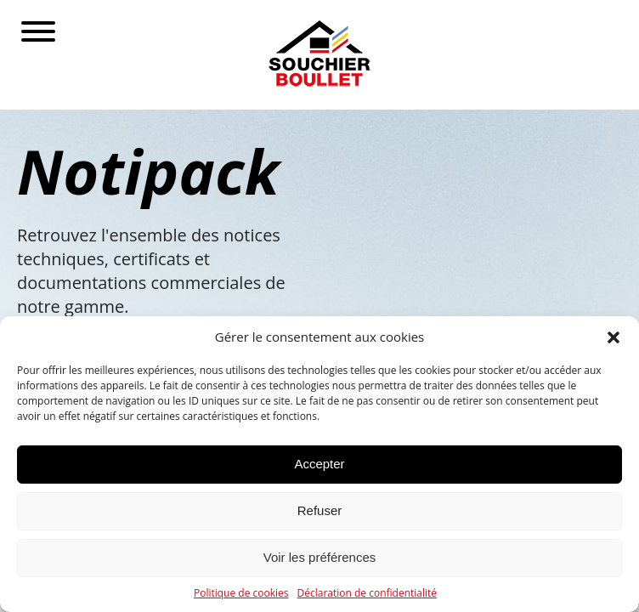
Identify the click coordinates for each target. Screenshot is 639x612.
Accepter (319, 463)
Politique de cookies (241, 593)
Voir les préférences (319, 557)
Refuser (319, 510)
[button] (613, 337)
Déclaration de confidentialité (367, 593)
